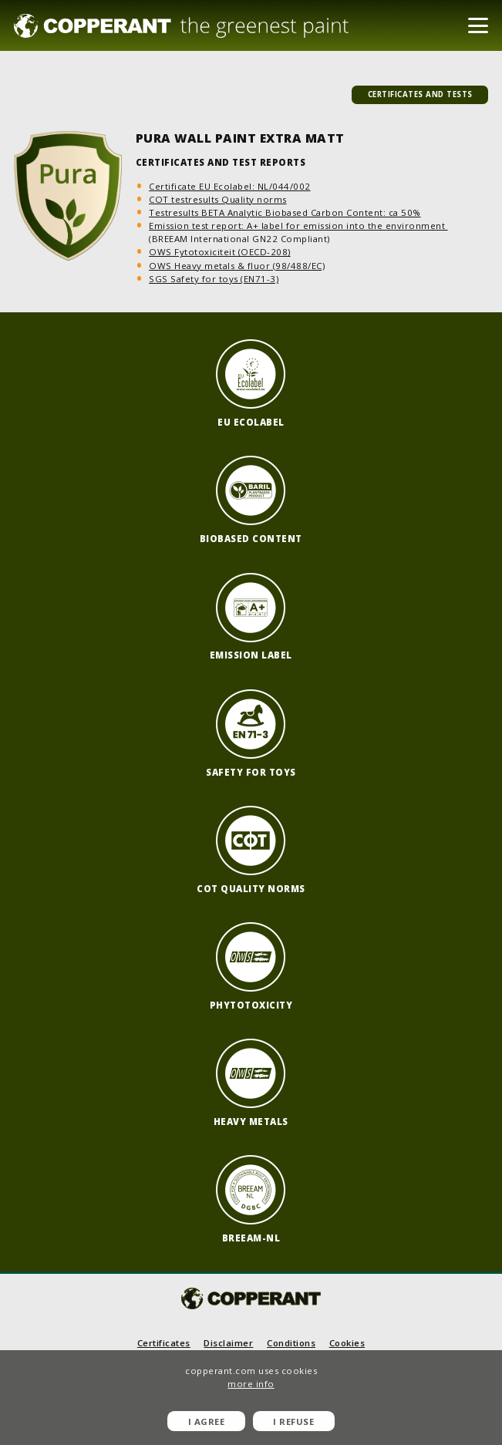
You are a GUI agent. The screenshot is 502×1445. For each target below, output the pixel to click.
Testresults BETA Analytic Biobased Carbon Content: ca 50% (285, 212)
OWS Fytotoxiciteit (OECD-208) (220, 252)
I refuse (293, 1421)
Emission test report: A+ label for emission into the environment (298, 225)
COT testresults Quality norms (218, 199)
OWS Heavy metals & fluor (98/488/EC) (237, 265)
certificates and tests (420, 94)
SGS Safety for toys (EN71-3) (213, 279)
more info (251, 1383)
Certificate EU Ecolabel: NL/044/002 (230, 186)
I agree (206, 1421)
